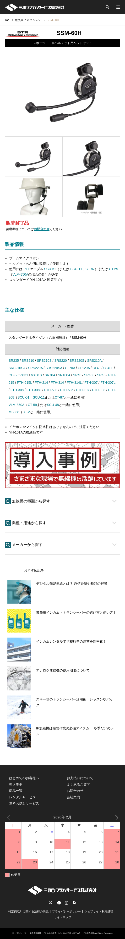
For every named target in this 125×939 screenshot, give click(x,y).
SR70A (50, 375)
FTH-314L (74, 382)
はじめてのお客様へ (24, 778)
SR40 (77, 375)
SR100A (64, 375)
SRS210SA (17, 368)
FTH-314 (57, 382)
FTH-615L (24, 382)
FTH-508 (50, 390)
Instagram (66, 902)
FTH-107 (82, 390)
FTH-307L (107, 382)
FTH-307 (91, 382)
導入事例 (15, 784)
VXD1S (36, 375)
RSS (74, 902)
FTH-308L (34, 390)
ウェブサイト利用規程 (98, 911)
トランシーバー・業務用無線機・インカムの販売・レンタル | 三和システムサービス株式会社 (54, 933)
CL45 (12, 375)
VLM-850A (20, 274)
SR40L (89, 375)
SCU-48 (53, 405)
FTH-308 (17, 390)
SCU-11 (76, 269)
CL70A (70, 368)
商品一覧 (15, 791)
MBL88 (14, 412)
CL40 (96, 368)
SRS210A (94, 360)
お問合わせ (41, 229)
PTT (26, 269)
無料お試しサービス (24, 803)
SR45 (101, 375)
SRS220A (35, 368)
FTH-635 (66, 390)
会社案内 (73, 797)
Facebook (58, 902)
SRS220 (60, 360)
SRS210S (44, 360)
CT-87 (90, 269)
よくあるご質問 (78, 784)
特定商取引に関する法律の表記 (28, 911)
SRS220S (77, 360)
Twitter (50, 902)
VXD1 (23, 375)
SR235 (14, 360)
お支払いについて (80, 778)
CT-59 (113, 269)
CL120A (84, 368)
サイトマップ (62, 917)
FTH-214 (41, 382)
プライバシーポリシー (66, 911)
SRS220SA (53, 368)
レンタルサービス (22, 797)
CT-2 (26, 412)
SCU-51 (50, 269)
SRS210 (28, 360)
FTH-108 (98, 390)
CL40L (108, 368)
